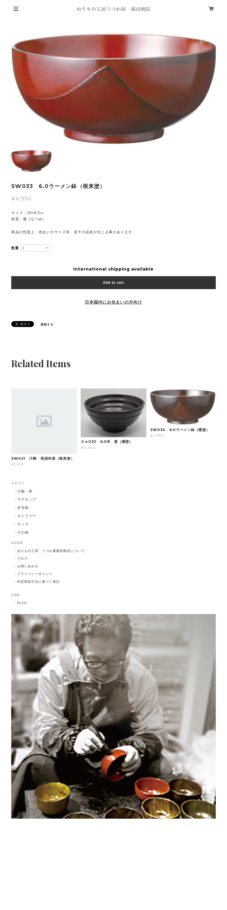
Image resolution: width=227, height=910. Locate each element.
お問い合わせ (27, 566)
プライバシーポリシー (35, 574)
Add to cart (113, 283)
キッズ (23, 524)
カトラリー (26, 516)
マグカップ (26, 499)
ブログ (22, 558)
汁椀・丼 (25, 491)
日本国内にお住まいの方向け (113, 302)
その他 (23, 532)
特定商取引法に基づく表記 (38, 581)
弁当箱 (23, 507)
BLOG (22, 603)
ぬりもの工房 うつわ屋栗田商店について (50, 551)
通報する (46, 324)
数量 (15, 248)
